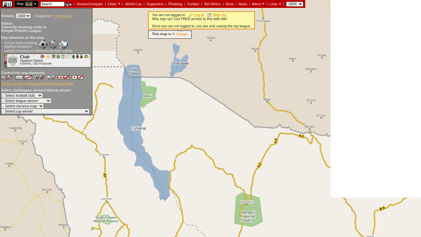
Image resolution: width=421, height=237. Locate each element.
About (256, 4)
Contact (193, 4)
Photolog (175, 4)
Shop (229, 4)
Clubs (112, 4)
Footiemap (61, 16)
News (242, 4)
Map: (21, 4)
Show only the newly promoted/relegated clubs (37, 84)
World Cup (133, 4)
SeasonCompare (90, 4)
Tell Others (212, 4)
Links (273, 4)
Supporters (154, 4)
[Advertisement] (376, 99)
